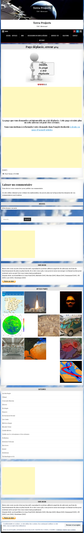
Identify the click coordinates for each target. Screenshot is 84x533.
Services (5, 445)
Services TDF (55, 35)
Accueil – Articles (11, 35)
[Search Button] (80, 31)
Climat (4, 397)
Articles (48, 130)
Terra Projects (42, 8)
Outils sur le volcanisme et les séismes (15, 434)
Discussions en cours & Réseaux (37, 35)
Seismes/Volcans (8, 442)
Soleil (4, 449)
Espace (4, 412)
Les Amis (5, 419)
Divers (4, 404)
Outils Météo (6, 430)
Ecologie (5, 408)
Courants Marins (8, 401)
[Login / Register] (77, 31)
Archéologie (6, 393)
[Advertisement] (42, 102)
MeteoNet (42, 40)
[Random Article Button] (74, 31)
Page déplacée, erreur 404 (42, 47)
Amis (22, 35)
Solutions (66, 35)
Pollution (5, 438)
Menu (6, 31)
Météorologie (7, 423)
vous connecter (16, 188)
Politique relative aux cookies (66, 530)
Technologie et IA (8, 456)
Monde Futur (6, 427)
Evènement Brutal (8, 416)
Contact (75, 35)
